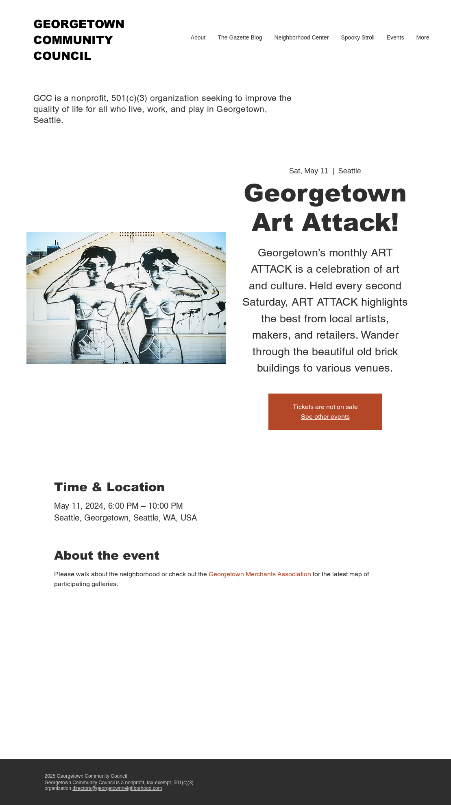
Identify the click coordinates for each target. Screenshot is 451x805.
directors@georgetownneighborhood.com (117, 788)
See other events (325, 416)
